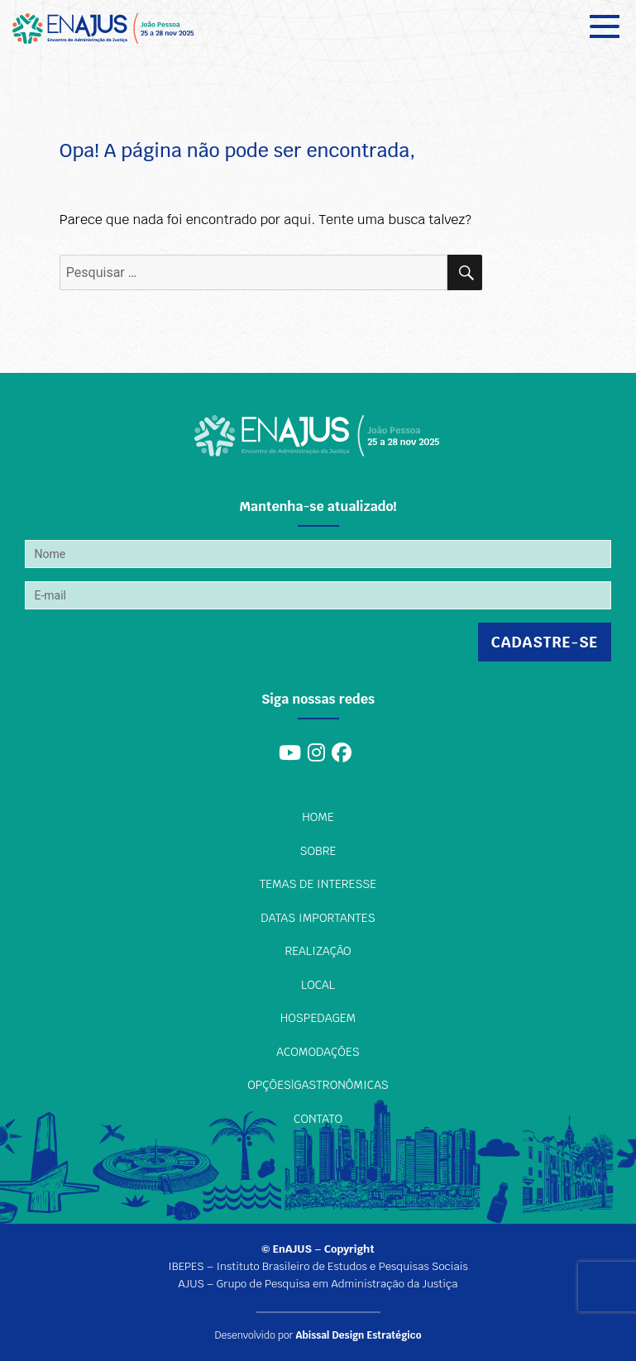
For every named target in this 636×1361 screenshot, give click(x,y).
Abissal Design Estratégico (358, 1335)
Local (318, 984)
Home (318, 816)
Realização (318, 950)
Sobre (318, 850)
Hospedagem (318, 1017)
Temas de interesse (318, 883)
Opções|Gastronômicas (318, 1084)
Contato (318, 1118)
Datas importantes (318, 917)
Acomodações (317, 1051)
